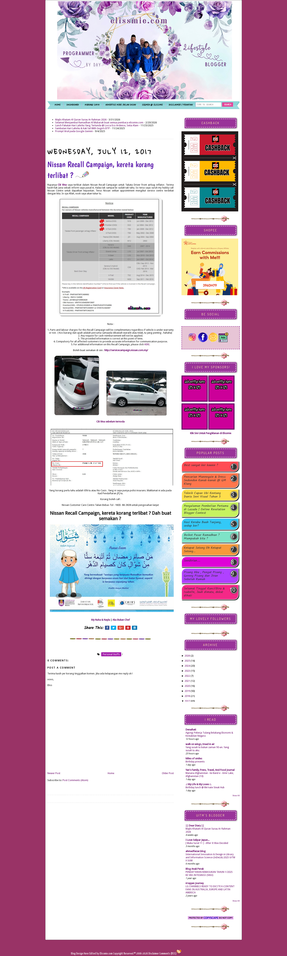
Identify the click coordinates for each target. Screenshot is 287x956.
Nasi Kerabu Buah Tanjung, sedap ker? (202, 524)
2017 (187, 701)
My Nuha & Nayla (100, 619)
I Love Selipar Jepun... (197, 839)
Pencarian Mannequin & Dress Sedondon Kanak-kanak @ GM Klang (205, 480)
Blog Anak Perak (195, 868)
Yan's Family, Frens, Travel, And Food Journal (210, 769)
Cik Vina (62, 184)
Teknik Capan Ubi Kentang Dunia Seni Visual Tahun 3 (202, 494)
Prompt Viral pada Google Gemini (74, 131)
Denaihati (191, 729)
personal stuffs (111, 654)
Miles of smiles (194, 758)
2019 (187, 691)
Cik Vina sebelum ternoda (110, 421)
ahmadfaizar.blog (196, 851)
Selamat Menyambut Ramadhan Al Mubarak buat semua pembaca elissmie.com (99, 122)
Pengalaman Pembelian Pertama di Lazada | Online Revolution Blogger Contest (206, 509)
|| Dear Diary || (195, 825)
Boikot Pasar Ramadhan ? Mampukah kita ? (202, 536)
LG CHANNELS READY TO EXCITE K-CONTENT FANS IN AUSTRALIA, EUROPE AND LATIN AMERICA (210, 889)
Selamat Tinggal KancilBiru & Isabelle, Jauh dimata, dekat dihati (204, 592)
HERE (146, 344)
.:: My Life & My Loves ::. (198, 784)
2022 (187, 675)
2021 (187, 680)
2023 (187, 670)
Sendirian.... (192, 561)
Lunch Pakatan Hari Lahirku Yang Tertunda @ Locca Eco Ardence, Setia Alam (96, 125)
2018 (187, 696)
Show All (236, 795)
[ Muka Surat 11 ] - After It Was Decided (207, 843)
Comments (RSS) (167, 953)
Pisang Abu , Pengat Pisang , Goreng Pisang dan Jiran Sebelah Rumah (204, 576)
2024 (187, 665)
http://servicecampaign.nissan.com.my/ (126, 350)
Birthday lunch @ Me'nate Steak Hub (205, 787)
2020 (187, 685)
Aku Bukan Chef (121, 619)
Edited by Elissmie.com (101, 953)
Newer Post (53, 773)
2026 (187, 655)
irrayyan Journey (195, 883)
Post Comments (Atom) (75, 780)
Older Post (168, 773)
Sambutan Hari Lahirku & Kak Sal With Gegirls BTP (82, 128)
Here (86, 953)
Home (111, 773)
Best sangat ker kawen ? (201, 466)
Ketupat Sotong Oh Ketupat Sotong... (202, 549)
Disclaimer (153, 953)
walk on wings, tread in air (200, 744)
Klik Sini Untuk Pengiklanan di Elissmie (210, 433)
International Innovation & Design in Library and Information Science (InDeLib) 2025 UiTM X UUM (210, 857)
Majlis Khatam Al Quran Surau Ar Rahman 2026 (80, 119)
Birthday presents (195, 761)
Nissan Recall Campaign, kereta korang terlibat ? (100, 170)
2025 (187, 660)
